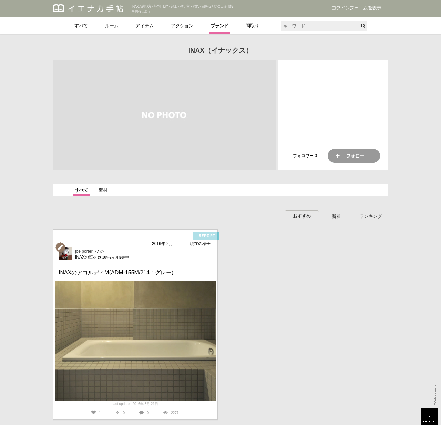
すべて (81, 25)
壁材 (103, 190)
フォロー (353, 156)
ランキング (371, 216)
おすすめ (302, 216)
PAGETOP (429, 416)
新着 (336, 216)
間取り (252, 25)
